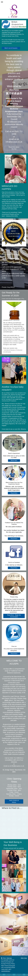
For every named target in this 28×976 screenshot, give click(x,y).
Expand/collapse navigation (14, 2)
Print (3, 958)
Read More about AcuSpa (14, 148)
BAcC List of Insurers (11, 48)
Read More (14, 493)
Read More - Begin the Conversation (14, 616)
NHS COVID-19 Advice (14, 801)
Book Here (14, 460)
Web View (24, 958)
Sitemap (9, 958)
